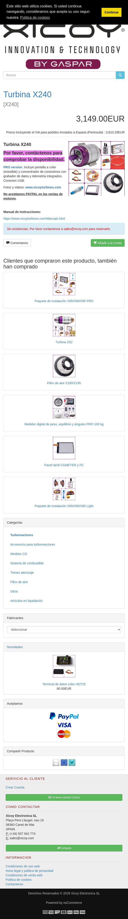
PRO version (12, 167)
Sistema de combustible (27, 563)
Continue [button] (111, 12)
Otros (14, 591)
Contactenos (14, 884)
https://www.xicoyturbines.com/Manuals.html (34, 218)
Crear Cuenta (15, 787)
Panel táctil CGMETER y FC (64, 465)
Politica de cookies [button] (35, 17)
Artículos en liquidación (26, 601)
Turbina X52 (64, 342)
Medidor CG (18, 554)
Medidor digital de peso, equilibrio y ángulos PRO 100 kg (64, 424)
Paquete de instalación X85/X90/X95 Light (64, 506)
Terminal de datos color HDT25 (64, 684)
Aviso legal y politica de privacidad (29, 871)
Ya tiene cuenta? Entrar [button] (64, 797)
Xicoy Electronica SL (85, 893)
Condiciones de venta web (24, 875)
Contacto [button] (64, 848)
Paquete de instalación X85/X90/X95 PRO (64, 301)
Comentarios (17, 243)
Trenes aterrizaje (22, 572)
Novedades (15, 647)
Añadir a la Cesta (108, 243)
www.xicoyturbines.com (43, 187)
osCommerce (72, 902)
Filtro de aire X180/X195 (64, 383)
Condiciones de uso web (23, 866)
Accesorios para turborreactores (32, 544)
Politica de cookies (19, 879)
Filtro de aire (19, 582)
